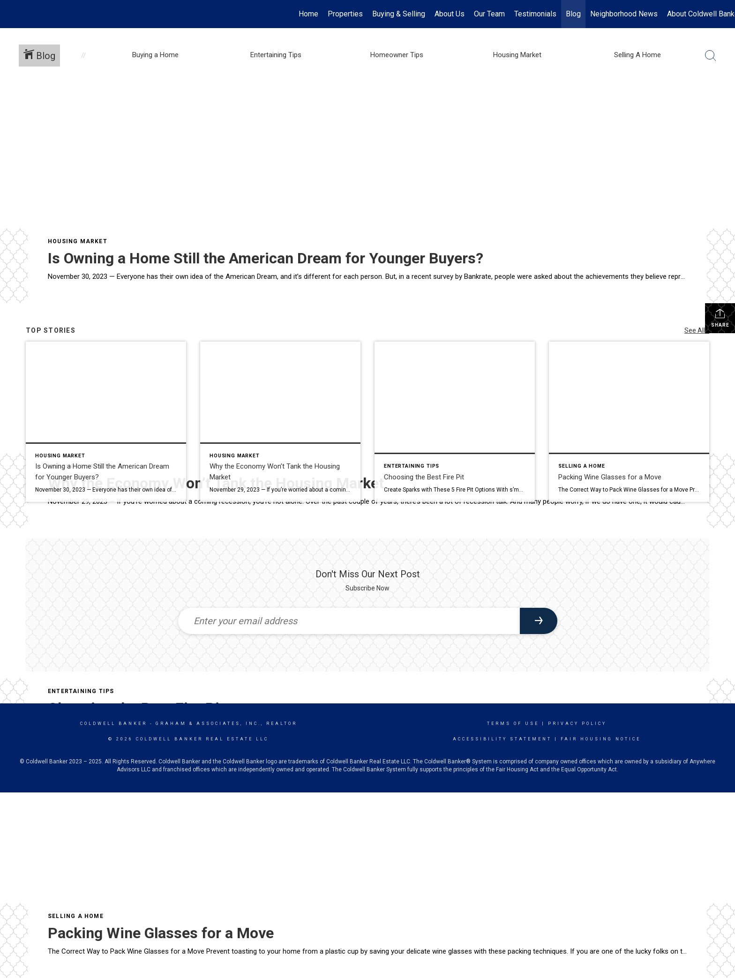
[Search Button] (710, 55)
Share (720, 318)
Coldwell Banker (113, 723)
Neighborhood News (624, 13)
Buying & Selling (398, 13)
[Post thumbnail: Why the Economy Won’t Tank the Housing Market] (280, 422)
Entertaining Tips (81, 691)
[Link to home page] (12, 14)
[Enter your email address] (349, 621)
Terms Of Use (513, 723)
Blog (573, 13)
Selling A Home (76, 916)
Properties (345, 13)
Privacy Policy (577, 723)
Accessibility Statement (502, 739)
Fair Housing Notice (601, 739)
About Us (450, 13)
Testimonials (535, 13)
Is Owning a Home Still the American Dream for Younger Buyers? (265, 258)
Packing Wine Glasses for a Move (161, 933)
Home (308, 13)
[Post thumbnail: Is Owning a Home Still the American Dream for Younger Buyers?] (106, 422)
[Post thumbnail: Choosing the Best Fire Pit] (455, 422)
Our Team (489, 13)
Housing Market (77, 241)
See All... (696, 330)
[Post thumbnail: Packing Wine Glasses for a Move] (629, 422)
